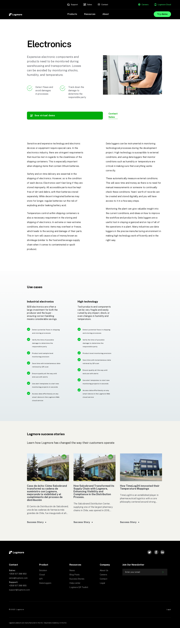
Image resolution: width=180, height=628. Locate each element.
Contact (13, 564)
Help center (74, 583)
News (72, 570)
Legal (102, 583)
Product (43, 564)
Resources (75, 564)
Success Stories (76, 579)
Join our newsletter (133, 564)
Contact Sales (113, 115)
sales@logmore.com (18, 578)
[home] (15, 14)
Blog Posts (74, 575)
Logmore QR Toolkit (78, 587)
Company (105, 564)
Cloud (42, 575)
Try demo (162, 14)
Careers (103, 575)
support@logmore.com (19, 590)
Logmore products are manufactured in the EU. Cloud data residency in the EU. (38, 623)
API (41, 579)
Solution (43, 570)
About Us (104, 570)
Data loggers (45, 583)
